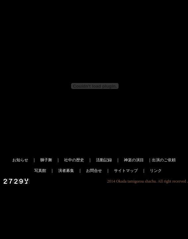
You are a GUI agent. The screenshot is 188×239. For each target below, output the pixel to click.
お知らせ (20, 160)
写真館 (40, 170)
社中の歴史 (74, 160)
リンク (156, 170)
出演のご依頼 (164, 160)
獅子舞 (46, 160)
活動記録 (104, 160)
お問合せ (94, 170)
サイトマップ (126, 170)
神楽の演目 (134, 160)
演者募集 (66, 170)
